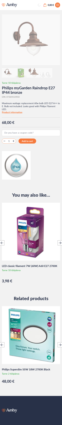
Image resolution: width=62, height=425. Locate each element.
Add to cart (27, 141)
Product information (12, 112)
